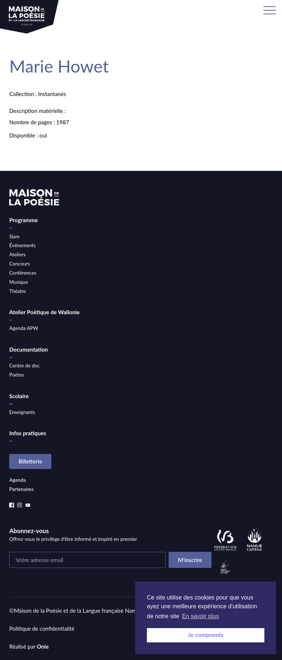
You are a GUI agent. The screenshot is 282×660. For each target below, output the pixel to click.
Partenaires (21, 489)
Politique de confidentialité (42, 628)
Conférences (22, 273)
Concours (19, 264)
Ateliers (17, 254)
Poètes (16, 375)
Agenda (17, 480)
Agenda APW (23, 328)
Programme (23, 220)
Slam (14, 236)
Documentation (28, 349)
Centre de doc (24, 365)
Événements (22, 245)
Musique (18, 282)
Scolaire (19, 396)
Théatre (17, 291)
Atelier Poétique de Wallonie (44, 312)
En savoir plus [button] (200, 616)
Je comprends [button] (206, 635)
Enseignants (22, 412)
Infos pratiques (27, 433)
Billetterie (30, 461)
